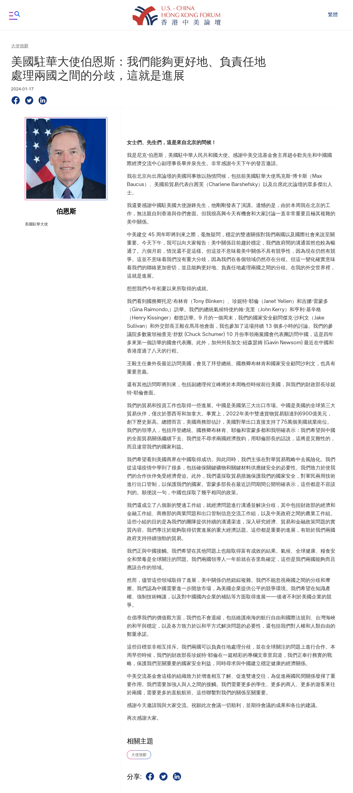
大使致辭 (139, 754)
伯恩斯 (66, 211)
